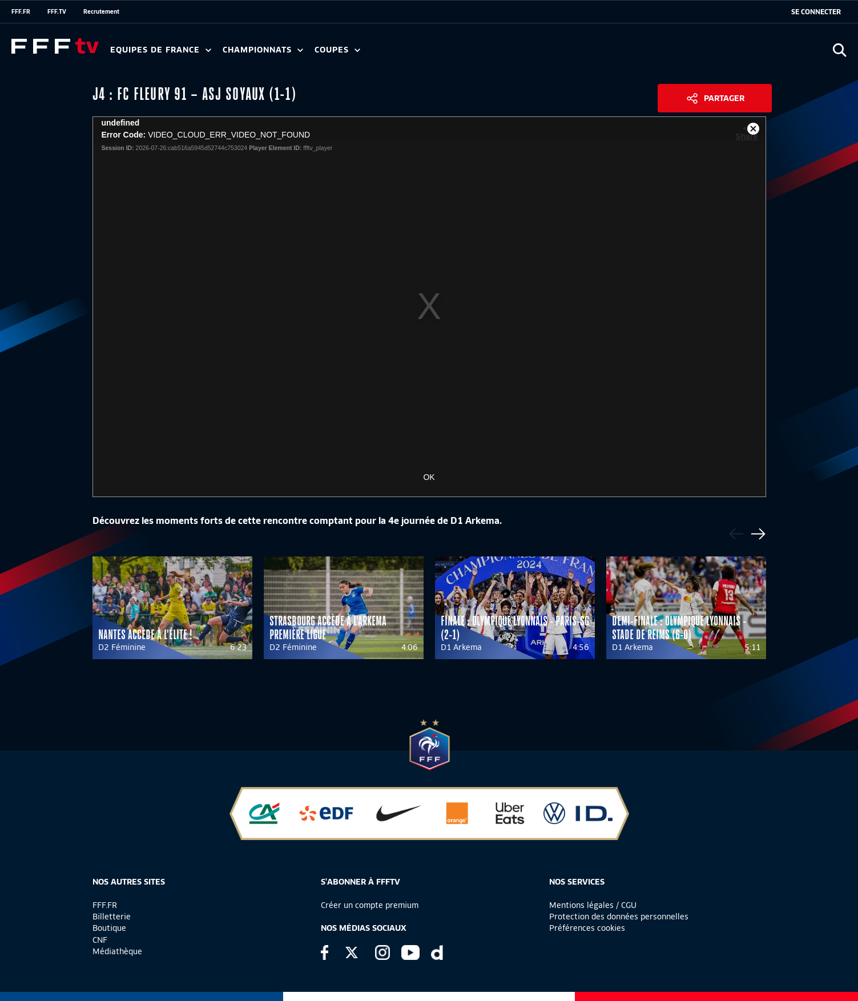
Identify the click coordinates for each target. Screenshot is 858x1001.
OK (428, 477)
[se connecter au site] (816, 12)
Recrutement (101, 11)
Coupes (337, 50)
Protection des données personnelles (618, 916)
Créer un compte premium (369, 905)
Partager (724, 98)
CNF (99, 940)
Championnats (263, 50)
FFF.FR (20, 11)
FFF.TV (56, 11)
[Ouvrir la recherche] (839, 50)
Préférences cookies (587, 928)
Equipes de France (160, 50)
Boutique (109, 928)
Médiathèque (117, 951)
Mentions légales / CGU (593, 905)
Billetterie (111, 916)
